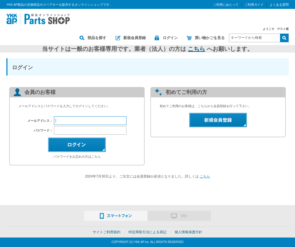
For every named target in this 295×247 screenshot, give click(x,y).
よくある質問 (279, 4)
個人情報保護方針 (188, 232)
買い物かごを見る (210, 38)
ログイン (170, 38)
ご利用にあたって (226, 4)
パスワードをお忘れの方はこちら (77, 156)
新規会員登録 (134, 38)
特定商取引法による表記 (147, 232)
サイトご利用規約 (106, 232)
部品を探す (97, 38)
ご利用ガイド (254, 4)
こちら (196, 49)
